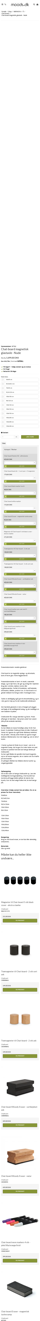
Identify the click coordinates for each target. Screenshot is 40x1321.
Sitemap (3, 1255)
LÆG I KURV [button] (30, 437)
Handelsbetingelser (7, 1243)
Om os (3, 1253)
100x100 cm (10, 396)
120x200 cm (10, 422)
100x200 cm (10, 417)
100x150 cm (10, 409)
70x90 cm (9, 388)
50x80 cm (9, 379)
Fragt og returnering (7, 1241)
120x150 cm (10, 413)
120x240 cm (10, 426)
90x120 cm (9, 400)
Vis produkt (20, 883)
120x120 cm (10, 405)
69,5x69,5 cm (10, 384)
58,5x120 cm (10, 392)
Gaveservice (5, 1245)
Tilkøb (4, 443)
